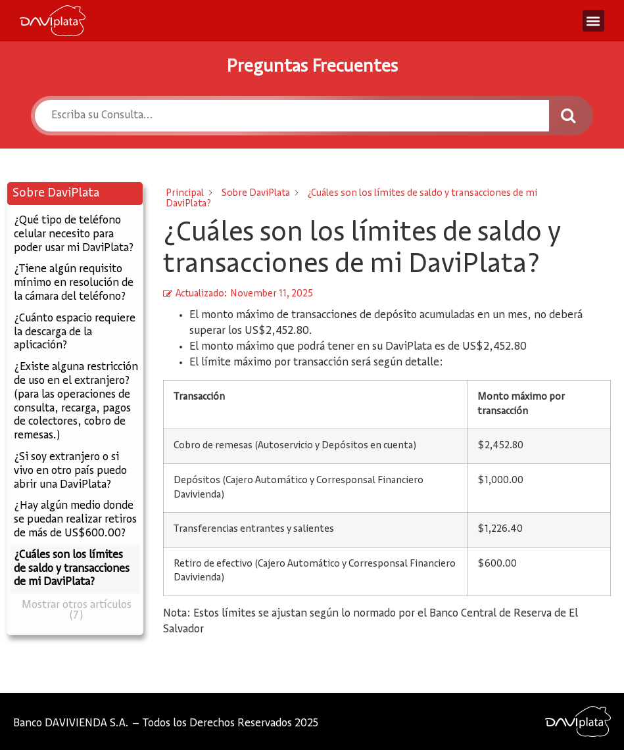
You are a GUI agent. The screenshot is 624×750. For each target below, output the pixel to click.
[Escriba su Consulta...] (292, 115)
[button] (593, 21)
